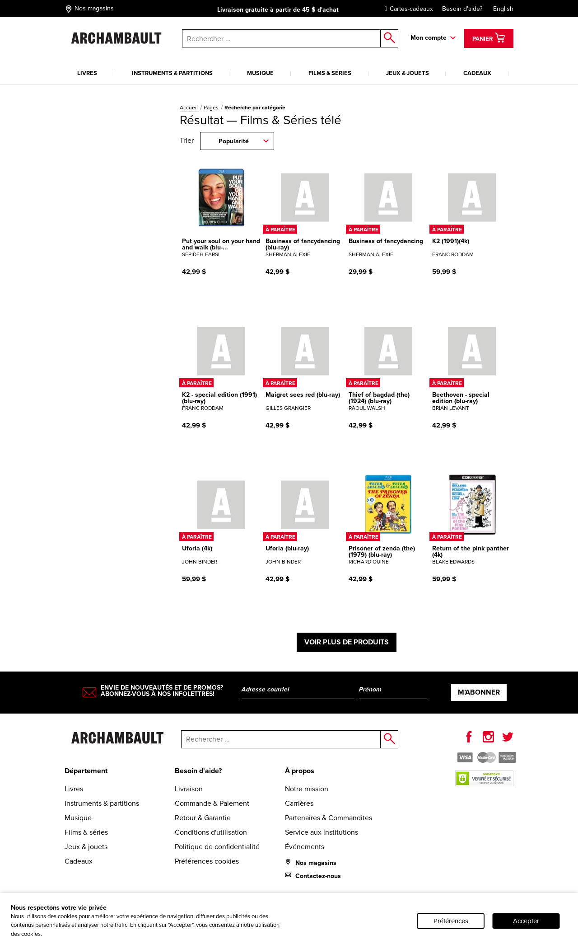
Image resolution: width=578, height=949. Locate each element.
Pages (212, 107)
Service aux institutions (321, 832)
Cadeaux (477, 73)
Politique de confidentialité (217, 846)
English (503, 9)
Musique (260, 73)
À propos (299, 771)
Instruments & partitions (172, 73)
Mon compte (428, 37)
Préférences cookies (207, 861)
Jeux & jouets (407, 73)
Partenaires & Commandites (328, 818)
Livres (87, 73)
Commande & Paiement (212, 803)
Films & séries (329, 73)
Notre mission (306, 789)
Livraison (189, 789)
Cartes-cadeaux (406, 9)
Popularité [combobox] (234, 141)
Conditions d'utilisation (211, 832)
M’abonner (479, 692)
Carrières (299, 803)
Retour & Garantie (203, 818)
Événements (304, 846)
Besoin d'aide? (462, 9)
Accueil (189, 107)
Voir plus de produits (346, 642)
